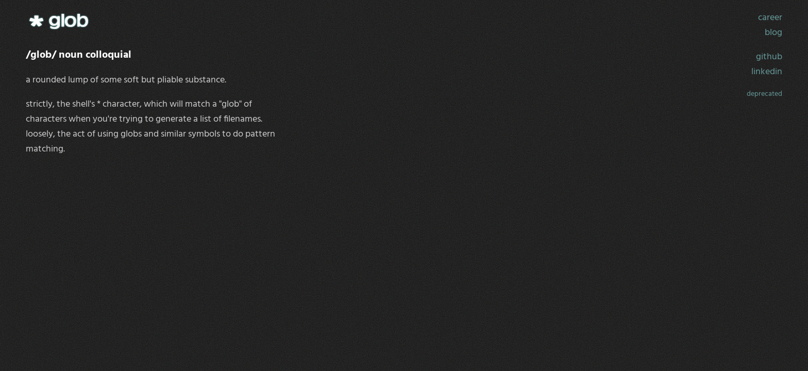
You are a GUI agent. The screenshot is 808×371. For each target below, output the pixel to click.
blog (773, 32)
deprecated (764, 94)
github (769, 56)
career (770, 17)
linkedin (766, 71)
